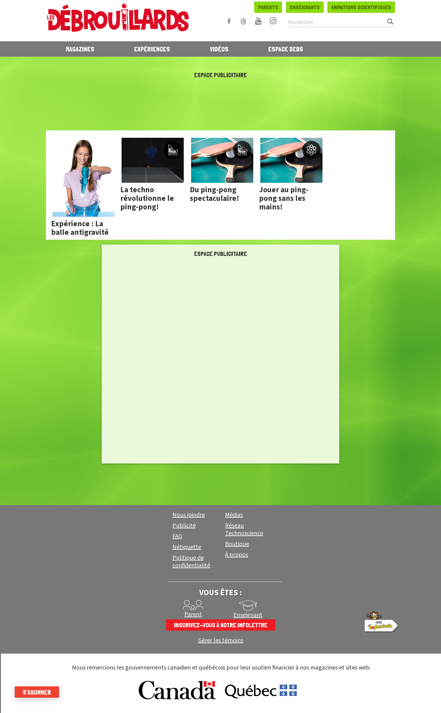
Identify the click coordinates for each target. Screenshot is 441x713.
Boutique (237, 544)
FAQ (177, 536)
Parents (268, 7)
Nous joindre (188, 515)
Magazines (80, 49)
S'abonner (37, 692)
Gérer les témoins (220, 640)
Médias (234, 515)
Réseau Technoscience (244, 529)
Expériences (152, 49)
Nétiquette (186, 547)
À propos (236, 554)
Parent (193, 614)
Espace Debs (285, 49)
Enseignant (247, 615)
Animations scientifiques (361, 7)
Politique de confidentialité (191, 562)
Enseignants (305, 7)
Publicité (184, 525)
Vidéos (219, 49)
